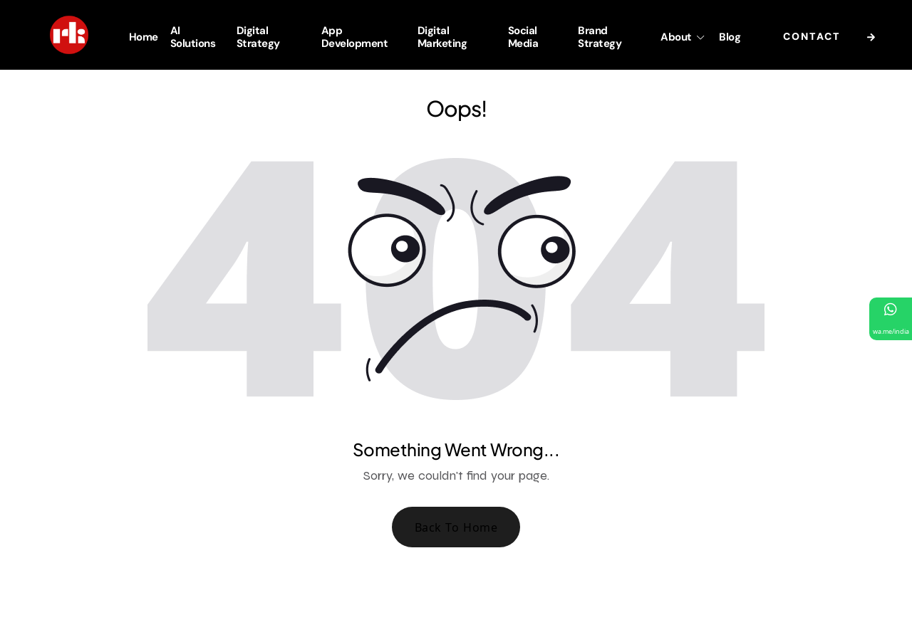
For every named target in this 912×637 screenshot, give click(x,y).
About (683, 37)
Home (143, 37)
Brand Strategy (599, 36)
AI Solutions (193, 36)
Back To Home (456, 527)
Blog (729, 37)
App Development (354, 36)
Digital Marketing (442, 36)
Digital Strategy (258, 36)
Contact (833, 37)
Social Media (523, 36)
